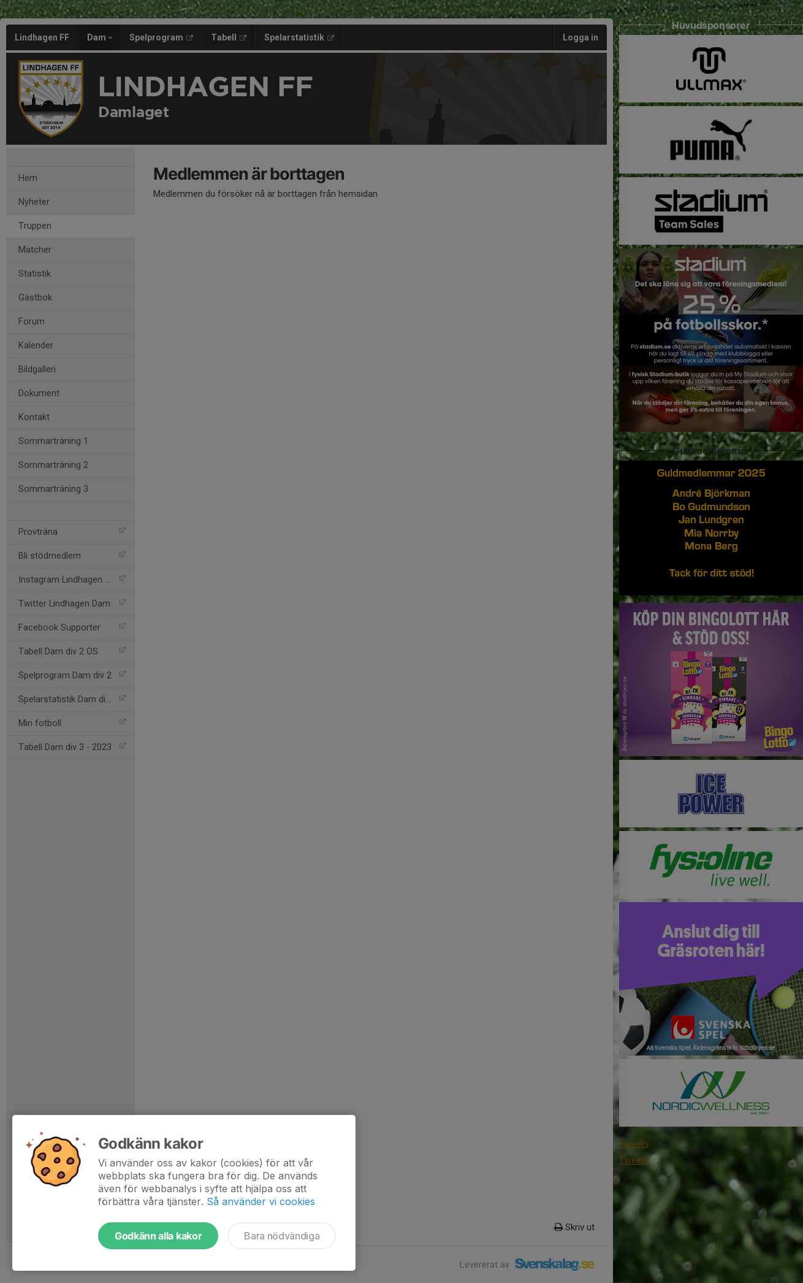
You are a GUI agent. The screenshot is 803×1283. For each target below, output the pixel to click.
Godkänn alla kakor (158, 1236)
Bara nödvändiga (281, 1236)
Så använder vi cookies (261, 1201)
